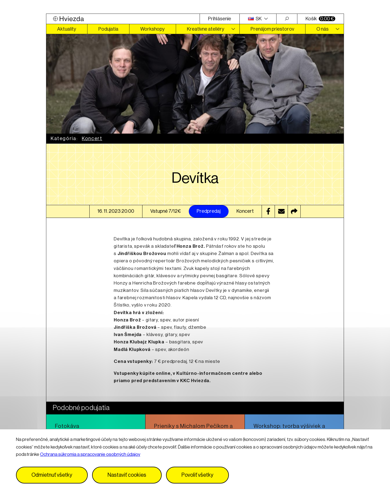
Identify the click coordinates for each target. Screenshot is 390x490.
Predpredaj (208, 211)
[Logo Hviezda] (123, 19)
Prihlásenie (219, 18)
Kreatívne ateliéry (205, 29)
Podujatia (108, 29)
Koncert (92, 138)
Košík (320, 18)
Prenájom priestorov (272, 29)
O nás (322, 29)
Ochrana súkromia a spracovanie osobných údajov (90, 454)
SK (255, 18)
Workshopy (152, 29)
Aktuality (66, 29)
